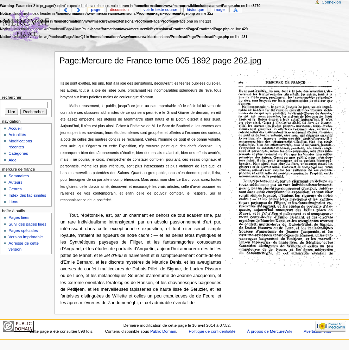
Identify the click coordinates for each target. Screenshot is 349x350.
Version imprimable (25, 237)
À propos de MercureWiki (269, 331)
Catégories (18, 153)
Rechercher (11, 97)
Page (96, 9)
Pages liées (18, 217)
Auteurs (15, 182)
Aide (12, 160)
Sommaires (18, 176)
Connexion (331, 2)
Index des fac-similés (27, 195)
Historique (195, 9)
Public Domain (163, 331)
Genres (15, 189)
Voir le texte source (160, 9)
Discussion (119, 9)
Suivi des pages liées (27, 224)
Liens (13, 201)
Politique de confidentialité (212, 331)
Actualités (17, 135)
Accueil (14, 128)
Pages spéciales (23, 230)
